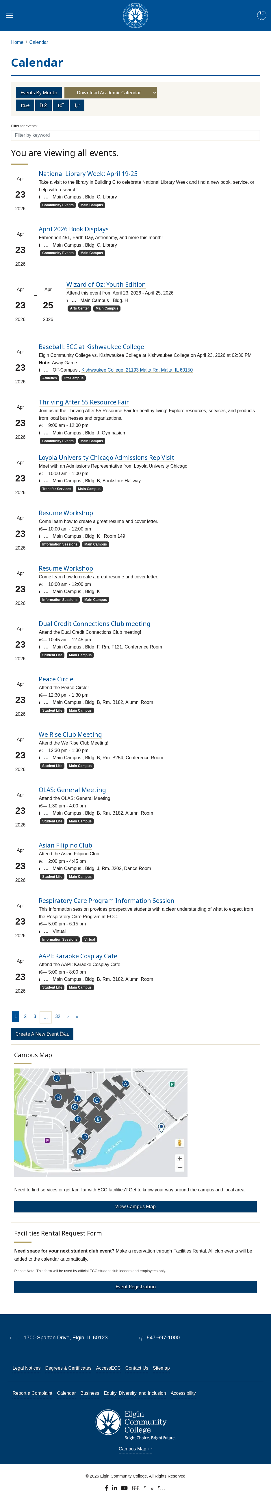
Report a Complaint (32, 1393)
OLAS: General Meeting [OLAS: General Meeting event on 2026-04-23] (72, 790)
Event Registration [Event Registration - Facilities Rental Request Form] (136, 1286)
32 (57, 1016)
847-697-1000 (159, 1337)
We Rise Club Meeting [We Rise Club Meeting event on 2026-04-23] (70, 734)
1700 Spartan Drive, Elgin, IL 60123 (58, 1337)
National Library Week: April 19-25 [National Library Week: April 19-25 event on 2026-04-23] (88, 174)
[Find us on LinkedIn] (115, 1490)
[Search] (261, 15)
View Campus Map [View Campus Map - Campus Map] (135, 1206)
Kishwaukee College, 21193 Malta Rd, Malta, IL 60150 (137, 370)
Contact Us (136, 1368)
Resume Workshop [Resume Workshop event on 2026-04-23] (66, 513)
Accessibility (183, 1393)
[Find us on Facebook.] (107, 1490)
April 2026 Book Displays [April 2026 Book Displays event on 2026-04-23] (74, 229)
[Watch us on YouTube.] (125, 1490)
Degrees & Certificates (68, 1368)
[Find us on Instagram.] (161, 1490)
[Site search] (261, 15)
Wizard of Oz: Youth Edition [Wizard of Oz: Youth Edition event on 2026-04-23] (106, 284)
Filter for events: (24, 126)
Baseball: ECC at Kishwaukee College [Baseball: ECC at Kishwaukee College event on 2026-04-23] (91, 347)
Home (17, 42)
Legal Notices (26, 1368)
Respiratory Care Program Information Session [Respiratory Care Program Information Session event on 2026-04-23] (107, 901)
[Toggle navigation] (8, 15)
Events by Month (39, 92)
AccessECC (108, 1368)
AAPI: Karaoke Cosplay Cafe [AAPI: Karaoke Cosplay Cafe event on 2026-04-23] (78, 956)
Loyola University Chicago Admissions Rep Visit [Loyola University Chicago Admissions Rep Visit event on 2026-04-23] (106, 457)
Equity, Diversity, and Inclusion (135, 1393)
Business (89, 1393)
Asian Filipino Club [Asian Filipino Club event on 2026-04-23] (65, 845)
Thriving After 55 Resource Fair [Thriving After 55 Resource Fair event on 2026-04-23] (84, 402)
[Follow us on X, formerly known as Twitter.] (136, 1490)
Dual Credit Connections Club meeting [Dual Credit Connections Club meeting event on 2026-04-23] (95, 624)
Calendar (38, 42)
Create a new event (42, 1034)
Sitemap (161, 1368)
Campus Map (135, 1448)
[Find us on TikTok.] (149, 1490)
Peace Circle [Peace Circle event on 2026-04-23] (56, 679)
